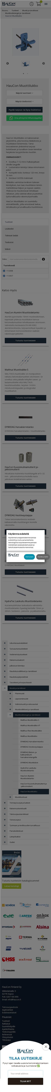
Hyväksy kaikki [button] (43, 557)
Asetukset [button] (29, 557)
